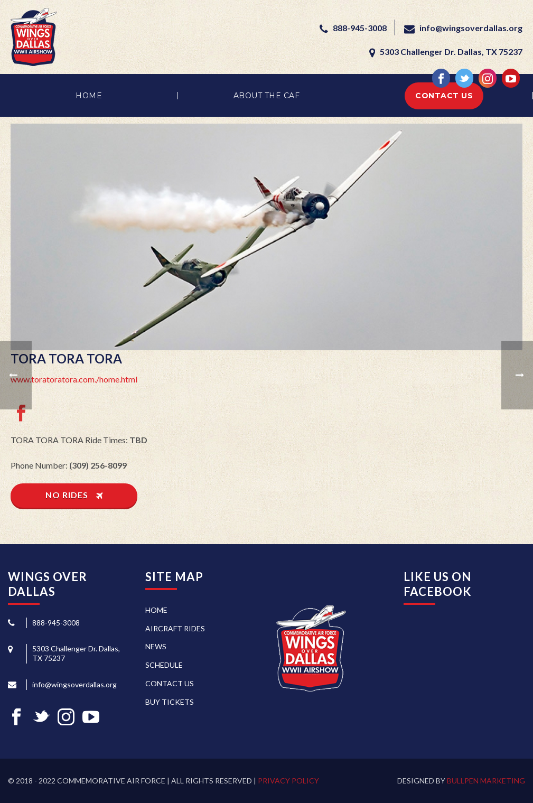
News (155, 646)
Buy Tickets (169, 701)
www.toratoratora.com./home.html (74, 379)
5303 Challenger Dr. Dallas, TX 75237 (450, 51)
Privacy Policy (288, 780)
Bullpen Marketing (486, 780)
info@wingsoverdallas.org (470, 28)
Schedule (164, 664)
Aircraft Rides (175, 628)
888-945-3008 (360, 28)
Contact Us (444, 95)
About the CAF (266, 95)
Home (89, 95)
